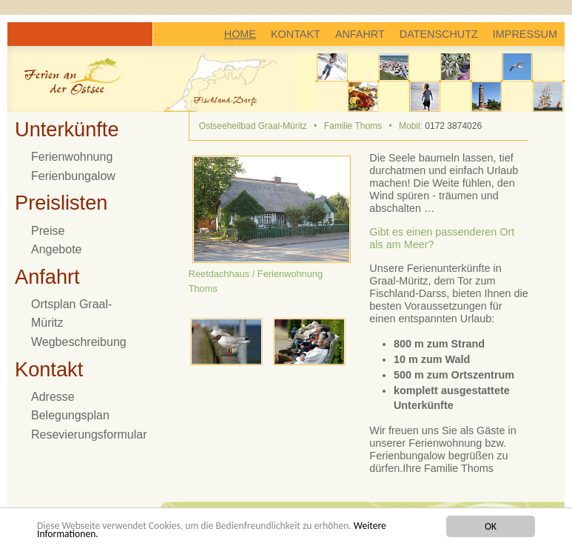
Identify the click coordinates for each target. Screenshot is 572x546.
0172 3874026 (453, 126)
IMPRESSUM (525, 34)
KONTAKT (295, 34)
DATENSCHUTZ (439, 34)
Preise (47, 230)
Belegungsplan (70, 415)
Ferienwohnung (71, 156)
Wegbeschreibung (79, 342)
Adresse (53, 396)
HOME (240, 34)
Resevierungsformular (89, 434)
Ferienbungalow (73, 176)
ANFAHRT (360, 34)
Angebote (56, 249)
